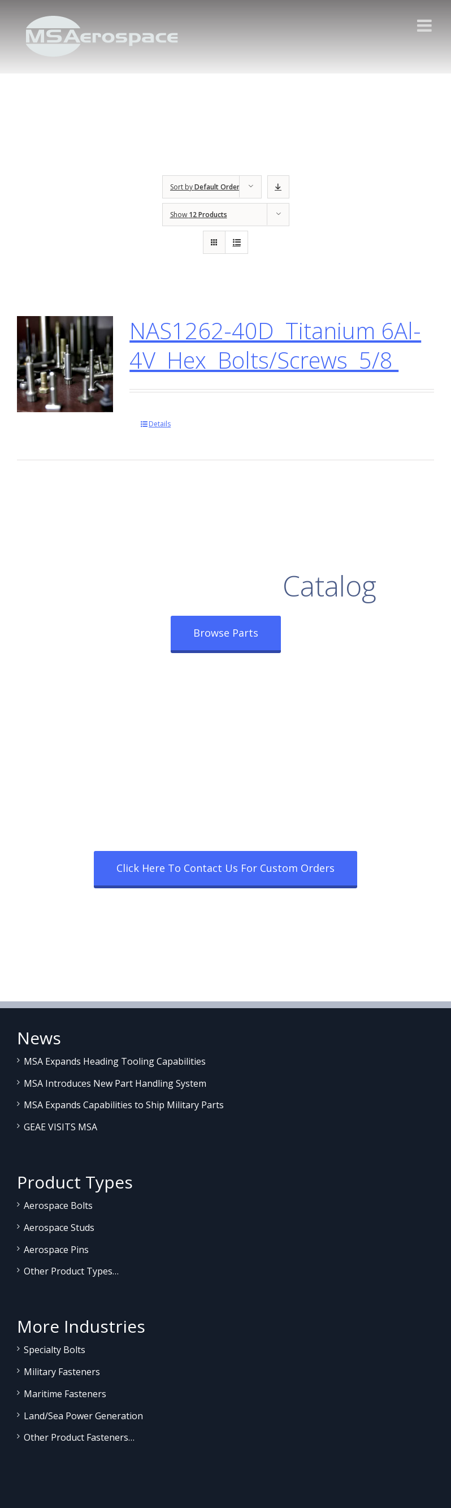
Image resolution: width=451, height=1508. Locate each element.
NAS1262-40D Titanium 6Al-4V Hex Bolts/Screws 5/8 (275, 345)
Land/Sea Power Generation (83, 1416)
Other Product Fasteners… (79, 1437)
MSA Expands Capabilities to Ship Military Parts (124, 1105)
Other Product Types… (71, 1271)
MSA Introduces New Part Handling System (115, 1083)
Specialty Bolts (54, 1349)
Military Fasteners (62, 1372)
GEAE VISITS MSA (60, 1127)
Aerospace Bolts (58, 1205)
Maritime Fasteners (65, 1394)
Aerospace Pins (56, 1249)
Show (198, 214)
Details (160, 424)
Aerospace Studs (59, 1227)
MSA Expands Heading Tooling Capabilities (115, 1061)
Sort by (205, 187)
